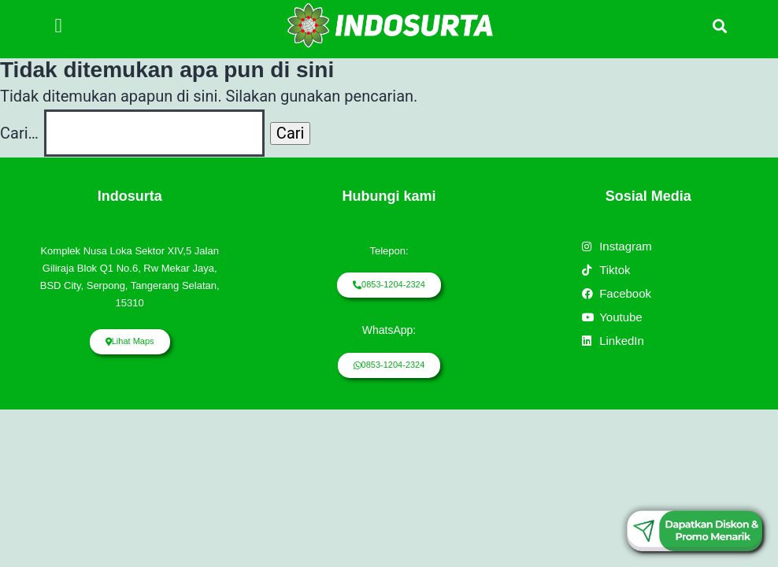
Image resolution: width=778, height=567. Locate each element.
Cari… (19, 133)
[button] (58, 25)
